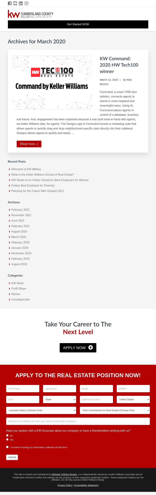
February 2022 (20, 209)
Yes (10, 439)
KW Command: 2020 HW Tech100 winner (118, 64)
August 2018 (19, 264)
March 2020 (18, 236)
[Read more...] (30, 144)
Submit (12, 456)
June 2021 (18, 220)
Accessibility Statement (86, 485)
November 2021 (21, 215)
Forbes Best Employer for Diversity (33, 185)
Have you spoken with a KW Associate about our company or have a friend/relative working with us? (68, 430)
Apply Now (74, 347)
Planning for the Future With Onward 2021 (37, 190)
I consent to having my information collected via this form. (37, 447)
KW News (17, 282)
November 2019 (21, 253)
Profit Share (18, 288)
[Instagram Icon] (27, 3)
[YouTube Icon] (15, 3)
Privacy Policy (65, 485)
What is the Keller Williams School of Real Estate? (42, 174)
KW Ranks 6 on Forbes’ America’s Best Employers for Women (50, 179)
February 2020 (20, 242)
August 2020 (19, 231)
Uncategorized (20, 299)
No (9, 435)
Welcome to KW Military (26, 168)
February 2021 (20, 225)
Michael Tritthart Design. (65, 474)
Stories (15, 293)
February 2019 (20, 258)
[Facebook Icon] (10, 3)
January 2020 (19, 247)
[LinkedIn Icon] (21, 3)
